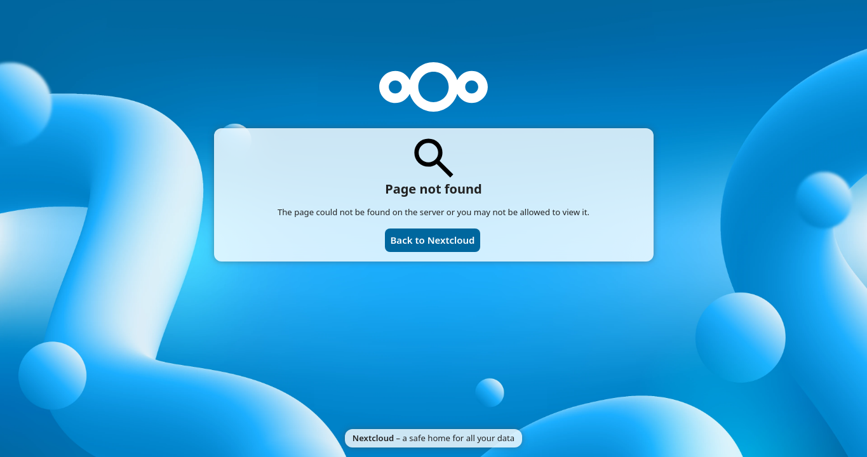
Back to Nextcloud (432, 240)
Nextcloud (373, 438)
